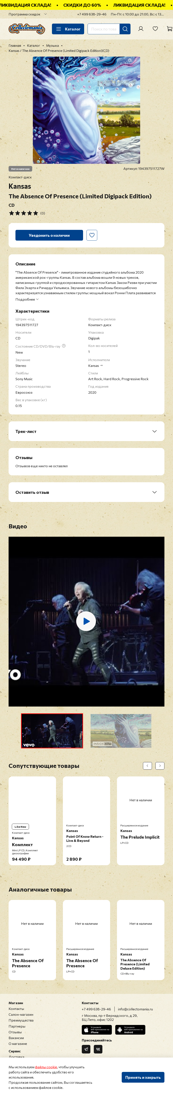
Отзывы (15, 1032)
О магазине (18, 1043)
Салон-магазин (21, 1014)
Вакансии (16, 1038)
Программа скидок (24, 14)
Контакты (16, 1009)
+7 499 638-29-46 (91, 14)
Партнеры (17, 1026)
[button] (52, 730)
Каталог (68, 29)
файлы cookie (46, 1067)
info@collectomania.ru (135, 1009)
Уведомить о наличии (49, 235)
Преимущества (21, 1020)
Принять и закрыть (143, 1077)
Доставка (16, 1057)
